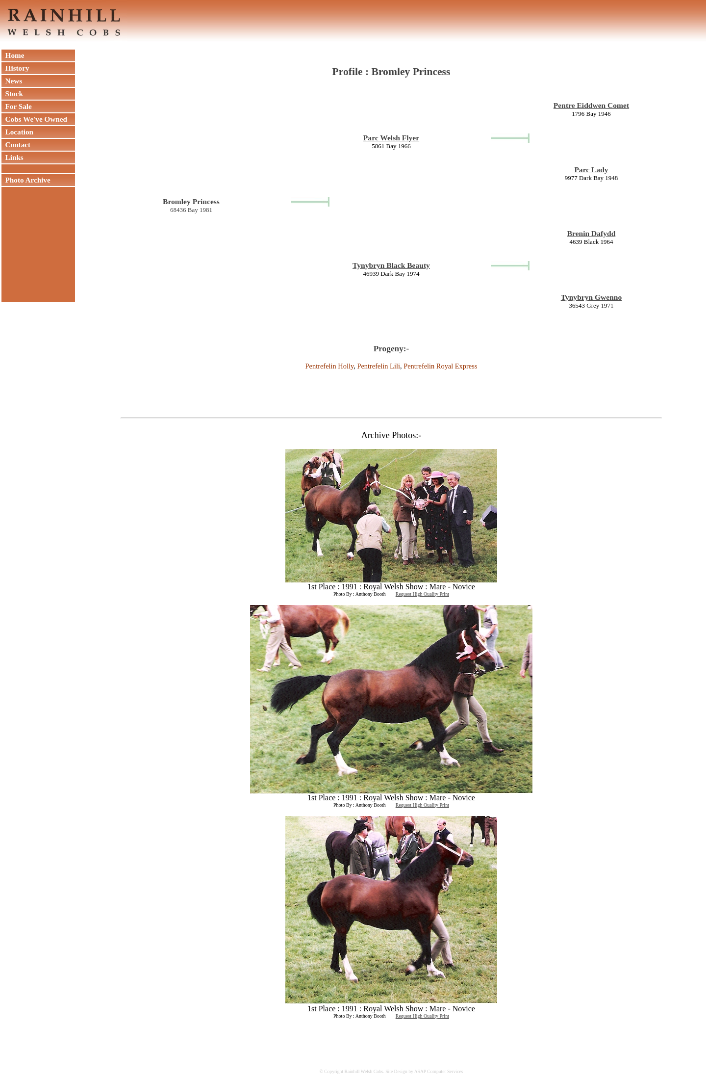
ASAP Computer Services (438, 1071)
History (15, 68)
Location (17, 132)
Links (12, 157)
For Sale (16, 106)
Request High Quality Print (422, 594)
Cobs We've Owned (34, 119)
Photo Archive (25, 180)
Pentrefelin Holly (329, 366)
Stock (12, 93)
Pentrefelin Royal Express (440, 366)
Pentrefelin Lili (378, 366)
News (11, 81)
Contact (15, 144)
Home (12, 55)
